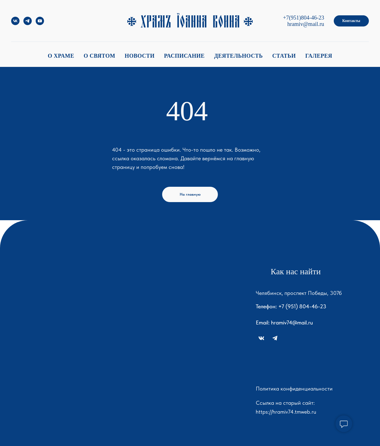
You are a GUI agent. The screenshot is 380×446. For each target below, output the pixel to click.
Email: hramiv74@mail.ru (284, 322)
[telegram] (27, 23)
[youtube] (40, 23)
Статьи (284, 56)
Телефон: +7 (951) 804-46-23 (291, 306)
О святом (99, 56)
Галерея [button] (318, 56)
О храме (61, 56)
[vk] (15, 23)
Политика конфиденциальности (294, 388)
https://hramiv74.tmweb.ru (286, 411)
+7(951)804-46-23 (303, 17)
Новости (140, 56)
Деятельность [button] (238, 56)
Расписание (184, 56)
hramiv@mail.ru (305, 24)
